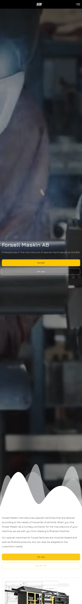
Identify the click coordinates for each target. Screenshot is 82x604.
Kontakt (41, 263)
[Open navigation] (78, 4)
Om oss (41, 271)
